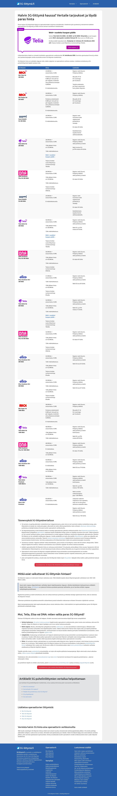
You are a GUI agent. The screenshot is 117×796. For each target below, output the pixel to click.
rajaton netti (48, 632)
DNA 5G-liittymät (27, 716)
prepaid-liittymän (85, 663)
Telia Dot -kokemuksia (80, 766)
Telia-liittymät (50, 753)
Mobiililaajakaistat (51, 768)
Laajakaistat (49, 770)
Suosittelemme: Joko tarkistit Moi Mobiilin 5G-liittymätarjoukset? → (58, 667)
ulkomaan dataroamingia (87, 526)
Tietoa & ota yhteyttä (23, 767)
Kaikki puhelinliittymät (52, 766)
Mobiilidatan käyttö (80, 757)
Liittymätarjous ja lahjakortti (82, 774)
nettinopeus (60, 627)
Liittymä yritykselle (51, 785)
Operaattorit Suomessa (81, 762)
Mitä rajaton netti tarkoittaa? (82, 760)
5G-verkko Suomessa (80, 783)
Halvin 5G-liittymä (51, 776)
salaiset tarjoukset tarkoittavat (56, 538)
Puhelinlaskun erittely (80, 781)
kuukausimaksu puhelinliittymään (59, 663)
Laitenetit (48, 772)
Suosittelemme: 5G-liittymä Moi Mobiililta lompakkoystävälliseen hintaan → (58, 565)
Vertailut (73, 3)
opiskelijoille (35, 651)
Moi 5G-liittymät (26, 711)
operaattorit (40, 532)
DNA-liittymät (50, 755)
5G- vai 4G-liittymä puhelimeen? (83, 768)
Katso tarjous (72, 47)
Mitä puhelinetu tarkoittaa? (82, 772)
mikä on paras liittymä (28, 653)
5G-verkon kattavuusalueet (42, 622)
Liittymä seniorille (51, 783)
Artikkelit (96, 4)
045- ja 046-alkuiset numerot (82, 776)
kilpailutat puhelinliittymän (90, 530)
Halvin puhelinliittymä (52, 764)
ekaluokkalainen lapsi (44, 657)
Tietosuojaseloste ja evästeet (25, 769)
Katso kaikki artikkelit (80, 787)
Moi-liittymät (49, 751)
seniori (55, 657)
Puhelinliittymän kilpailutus (82, 770)
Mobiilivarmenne (51, 787)
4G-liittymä (35, 587)
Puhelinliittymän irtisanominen (83, 764)
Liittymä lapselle (50, 781)
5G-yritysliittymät (28, 694)
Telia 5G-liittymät (27, 713)
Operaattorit (85, 3)
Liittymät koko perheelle (53, 779)
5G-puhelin (67, 558)
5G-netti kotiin (27, 697)
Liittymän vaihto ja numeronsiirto (84, 753)
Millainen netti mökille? (81, 780)
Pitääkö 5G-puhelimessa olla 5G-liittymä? (35, 692)
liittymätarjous (79, 536)
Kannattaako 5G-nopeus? (30, 689)
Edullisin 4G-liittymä (51, 777)
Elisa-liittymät (50, 757)
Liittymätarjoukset (51, 774)
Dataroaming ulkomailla (81, 759)
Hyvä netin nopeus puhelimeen (83, 751)
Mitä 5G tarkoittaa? (29, 686)
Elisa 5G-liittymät (27, 719)
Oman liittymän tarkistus (81, 778)
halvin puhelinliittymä (77, 645)
